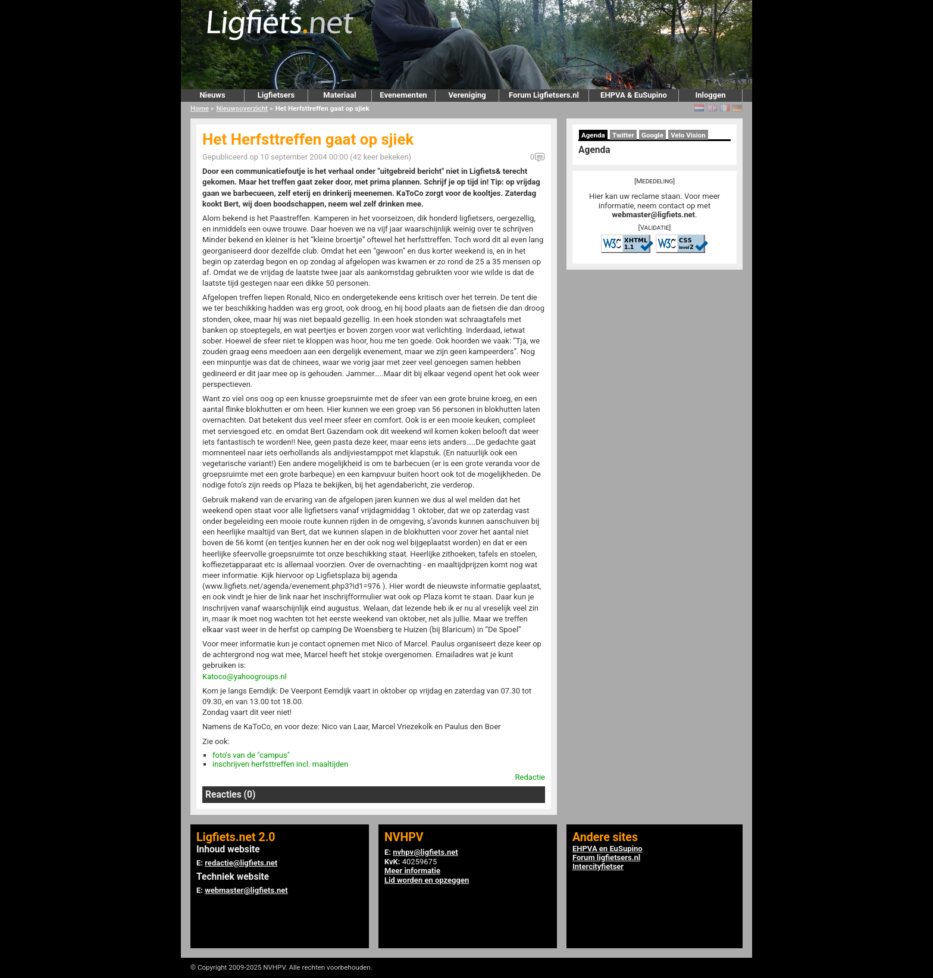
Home (199, 108)
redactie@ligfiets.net (241, 862)
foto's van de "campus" (251, 755)
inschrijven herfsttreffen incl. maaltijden (280, 764)
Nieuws (212, 94)
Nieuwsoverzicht (242, 108)
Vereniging (467, 94)
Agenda (593, 135)
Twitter (623, 135)
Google (652, 135)
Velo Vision (688, 135)
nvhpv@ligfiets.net (425, 852)
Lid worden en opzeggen (426, 880)
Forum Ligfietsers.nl (544, 94)
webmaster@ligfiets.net (653, 214)
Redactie (530, 777)
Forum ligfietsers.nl (606, 857)
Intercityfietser (598, 866)
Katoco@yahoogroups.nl (244, 676)
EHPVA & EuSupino (633, 94)
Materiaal (339, 94)
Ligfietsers (276, 94)
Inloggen (710, 94)
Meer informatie (412, 870)
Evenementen (403, 94)
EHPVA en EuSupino (607, 848)
